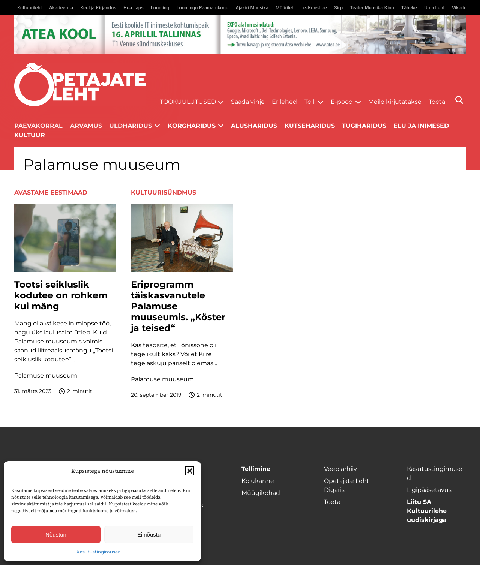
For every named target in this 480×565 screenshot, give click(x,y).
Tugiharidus (364, 125)
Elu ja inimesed (421, 125)
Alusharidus (254, 125)
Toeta (437, 101)
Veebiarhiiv (340, 468)
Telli (310, 101)
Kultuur (29, 135)
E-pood (342, 101)
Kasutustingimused (98, 552)
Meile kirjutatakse (395, 101)
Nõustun (55, 534)
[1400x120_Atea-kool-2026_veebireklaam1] (239, 34)
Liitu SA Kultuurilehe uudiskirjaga (427, 510)
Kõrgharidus (192, 125)
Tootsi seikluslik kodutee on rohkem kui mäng (61, 295)
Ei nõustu (149, 534)
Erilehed (284, 101)
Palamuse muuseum (45, 375)
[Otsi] (459, 99)
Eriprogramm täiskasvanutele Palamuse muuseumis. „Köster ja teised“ (178, 306)
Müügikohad (261, 492)
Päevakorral (38, 125)
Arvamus (86, 125)
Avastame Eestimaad (50, 192)
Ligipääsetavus (429, 489)
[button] (190, 471)
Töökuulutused (188, 101)
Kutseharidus (310, 125)
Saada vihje (248, 101)
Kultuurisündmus (163, 192)
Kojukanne (258, 480)
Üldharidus (130, 125)
